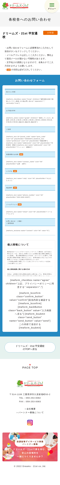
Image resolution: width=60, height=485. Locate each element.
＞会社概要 (30, 409)
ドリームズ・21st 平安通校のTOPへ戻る (30, 347)
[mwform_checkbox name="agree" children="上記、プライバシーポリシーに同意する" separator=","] (30, 283)
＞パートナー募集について (30, 412)
